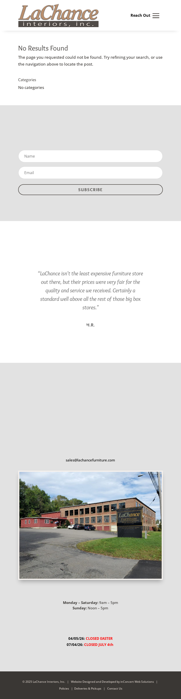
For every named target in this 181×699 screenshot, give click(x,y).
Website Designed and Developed (93, 681)
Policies (64, 688)
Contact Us (114, 688)
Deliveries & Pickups (87, 688)
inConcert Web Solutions (137, 681)
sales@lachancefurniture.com (90, 459)
